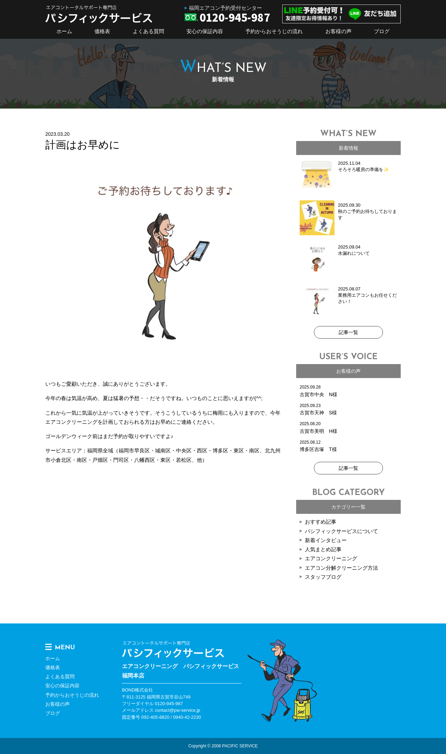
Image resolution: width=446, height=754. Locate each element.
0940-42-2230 (187, 717)
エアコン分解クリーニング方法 (341, 568)
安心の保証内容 (204, 31)
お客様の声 (338, 31)
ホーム (64, 31)
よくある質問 (148, 31)
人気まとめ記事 (323, 549)
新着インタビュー (326, 540)
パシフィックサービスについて (341, 531)
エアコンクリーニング (331, 558)
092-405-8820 (155, 717)
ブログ (382, 31)
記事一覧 (348, 332)
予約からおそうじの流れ (274, 31)
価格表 (102, 31)
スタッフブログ (323, 577)
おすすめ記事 (320, 522)
